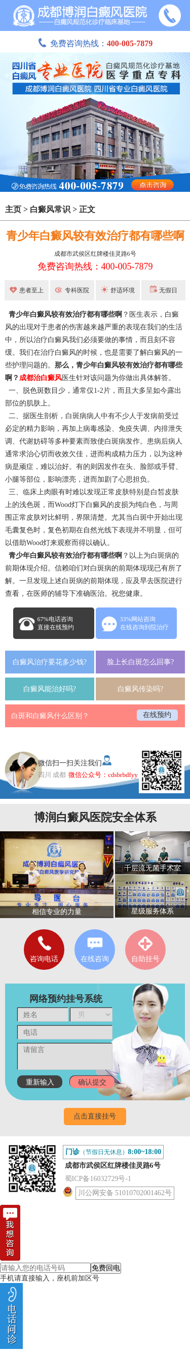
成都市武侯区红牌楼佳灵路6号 (95, 253)
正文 (87, 209)
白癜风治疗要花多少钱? (50, 662)
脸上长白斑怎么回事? (140, 662)
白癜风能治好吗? (49, 689)
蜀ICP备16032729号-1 (98, 1179)
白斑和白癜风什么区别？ (50, 716)
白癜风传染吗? (140, 689)
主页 (13, 209)
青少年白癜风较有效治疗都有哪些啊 (95, 235)
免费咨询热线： (95, 43)
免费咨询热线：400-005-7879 (95, 266)
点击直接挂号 (94, 1116)
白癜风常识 (50, 209)
